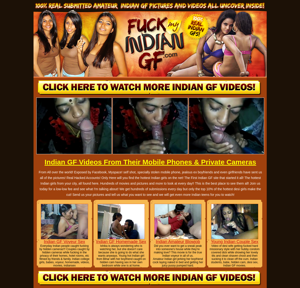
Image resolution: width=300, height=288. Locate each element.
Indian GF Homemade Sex (121, 241)
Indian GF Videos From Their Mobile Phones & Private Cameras (150, 162)
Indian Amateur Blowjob (178, 241)
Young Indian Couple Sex (235, 241)
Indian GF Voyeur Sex (64, 241)
